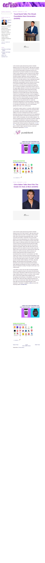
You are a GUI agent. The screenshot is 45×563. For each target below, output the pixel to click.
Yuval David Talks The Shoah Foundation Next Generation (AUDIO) (25, 16)
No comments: (16, 177)
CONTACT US (4, 56)
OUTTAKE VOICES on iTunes (20, 162)
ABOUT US (3, 55)
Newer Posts (15, 344)
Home (26, 344)
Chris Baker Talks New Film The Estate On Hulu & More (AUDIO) (26, 186)
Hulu (31, 282)
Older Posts (37, 344)
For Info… (26, 127)
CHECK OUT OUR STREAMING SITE (30, 141)
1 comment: (16, 340)
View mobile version (26, 345)
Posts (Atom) (21, 347)
